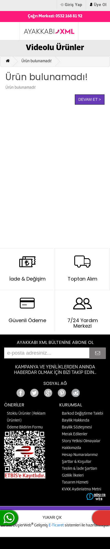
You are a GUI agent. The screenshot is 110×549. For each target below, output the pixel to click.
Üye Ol (100, 4)
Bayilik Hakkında (75, 420)
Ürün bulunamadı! (36, 61)
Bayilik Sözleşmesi (77, 427)
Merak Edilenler (74, 434)
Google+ (89, 391)
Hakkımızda (71, 448)
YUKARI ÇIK (52, 518)
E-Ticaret (57, 525)
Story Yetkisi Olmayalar (81, 441)
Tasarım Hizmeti (75, 482)
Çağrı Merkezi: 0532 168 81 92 (55, 16)
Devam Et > (89, 99)
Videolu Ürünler (55, 48)
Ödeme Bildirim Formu (25, 427)
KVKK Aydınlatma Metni (81, 489)
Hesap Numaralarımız (80, 455)
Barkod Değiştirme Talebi (82, 414)
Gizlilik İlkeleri (73, 476)
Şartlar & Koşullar (76, 462)
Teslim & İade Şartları (79, 469)
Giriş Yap (73, 4)
